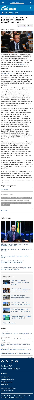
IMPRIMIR (4, 210)
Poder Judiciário (5, 205)
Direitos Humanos (6, 203)
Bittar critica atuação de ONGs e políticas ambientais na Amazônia (16, 349)
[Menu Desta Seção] (17, 13)
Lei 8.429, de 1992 (7, 73)
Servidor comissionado (7, 379)
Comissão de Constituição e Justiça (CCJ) (11, 197)
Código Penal (28, 203)
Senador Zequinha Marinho (22, 200)
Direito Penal (21, 203)
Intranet (4, 373)
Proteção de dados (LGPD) (8, 388)
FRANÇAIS (17, 369)
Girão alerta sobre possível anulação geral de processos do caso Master (15, 245)
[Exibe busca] (30, 8)
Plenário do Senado (26, 197)
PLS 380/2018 (22, 64)
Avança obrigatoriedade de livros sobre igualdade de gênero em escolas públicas (16, 268)
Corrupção (13, 203)
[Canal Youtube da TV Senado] (16, 361)
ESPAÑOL (10, 369)
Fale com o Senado (7, 391)
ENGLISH (3, 369)
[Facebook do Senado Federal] (3, 361)
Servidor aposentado (6, 382)
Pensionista (4, 384)
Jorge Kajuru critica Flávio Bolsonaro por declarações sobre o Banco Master (13, 261)
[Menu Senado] (3, 3)
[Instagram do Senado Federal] (12, 361)
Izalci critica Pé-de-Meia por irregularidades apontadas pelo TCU (15, 353)
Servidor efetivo (5, 377)
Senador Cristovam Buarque (8, 200)
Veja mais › (30, 357)
